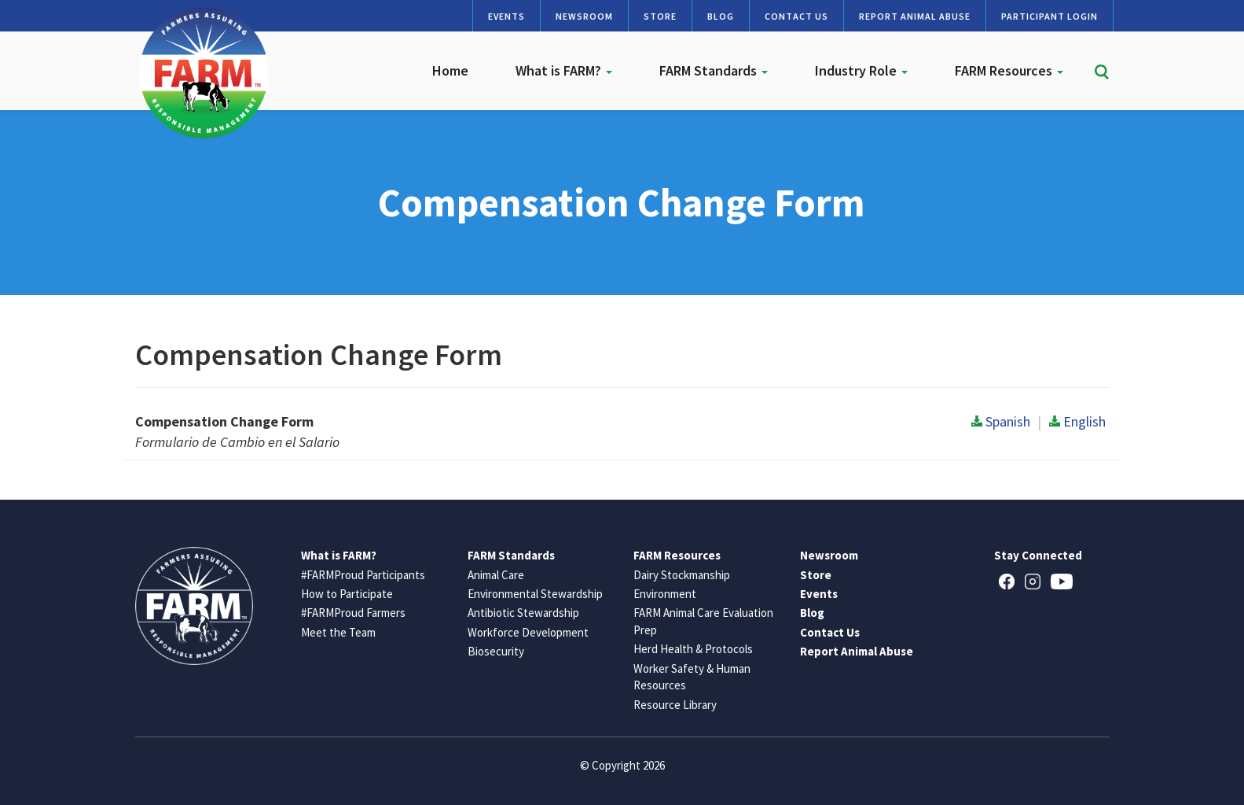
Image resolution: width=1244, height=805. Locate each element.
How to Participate (347, 593)
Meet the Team (338, 632)
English (1077, 421)
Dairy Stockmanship (681, 574)
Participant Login (1049, 16)
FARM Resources (1009, 70)
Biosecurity (496, 651)
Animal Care (496, 574)
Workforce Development (528, 632)
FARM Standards (713, 70)
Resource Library (675, 704)
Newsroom (584, 16)
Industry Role (861, 70)
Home (450, 70)
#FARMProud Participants (363, 574)
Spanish (1000, 421)
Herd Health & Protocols (693, 648)
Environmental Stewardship (535, 593)
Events (506, 16)
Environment (664, 593)
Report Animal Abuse (915, 16)
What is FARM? (564, 70)
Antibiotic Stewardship (523, 612)
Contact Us (796, 16)
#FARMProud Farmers (353, 612)
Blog (720, 16)
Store (660, 16)
